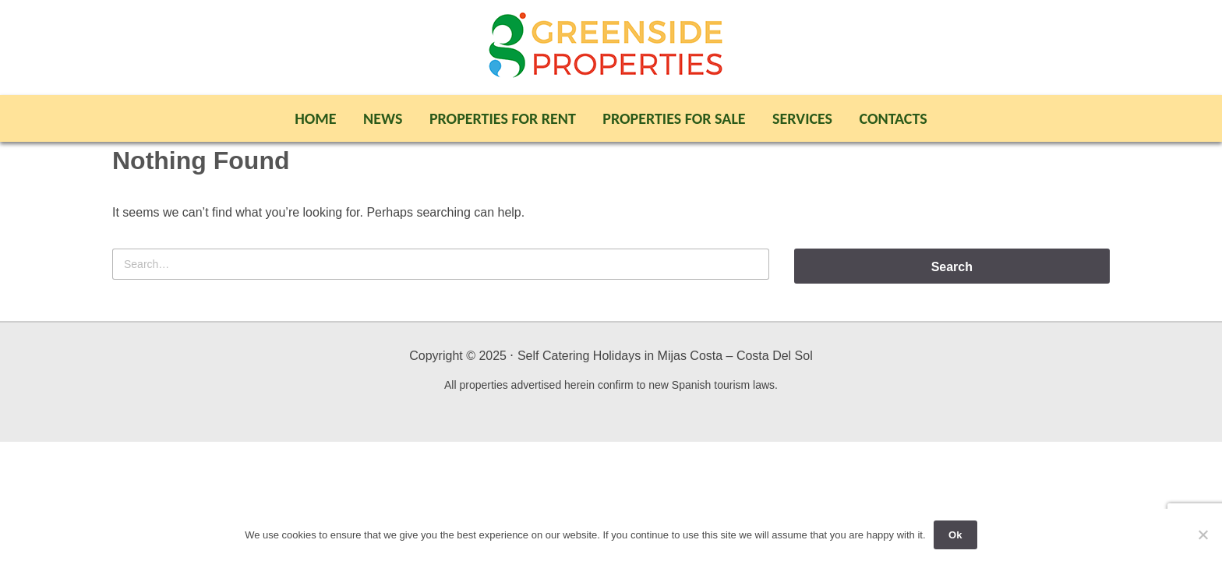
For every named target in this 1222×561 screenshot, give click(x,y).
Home (315, 118)
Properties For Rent (502, 118)
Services (802, 118)
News (382, 118)
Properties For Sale (673, 118)
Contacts (893, 118)
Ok (955, 535)
